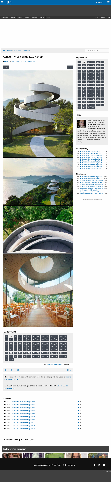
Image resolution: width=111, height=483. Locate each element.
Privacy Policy (56, 465)
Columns (20, 17)
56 (65, 346)
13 (61, 336)
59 (15, 350)
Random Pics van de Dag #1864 (92, 166)
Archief (48, 17)
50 (38, 346)
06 (29, 336)
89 (24, 356)
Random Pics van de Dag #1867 (92, 161)
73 (15, 353)
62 (29, 350)
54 (56, 346)
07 (34, 336)
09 (42, 336)
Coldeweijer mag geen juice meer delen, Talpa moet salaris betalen (92, 188)
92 (38, 356)
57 (6, 350)
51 (42, 346)
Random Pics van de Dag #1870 (92, 155)
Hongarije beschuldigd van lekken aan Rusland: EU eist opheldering (92, 192)
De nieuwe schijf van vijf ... (90, 190)
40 (56, 343)
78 (38, 353)
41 (61, 343)
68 (56, 350)
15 (6, 340)
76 (29, 353)
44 (11, 346)
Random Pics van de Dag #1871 (92, 153)
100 (11, 359)
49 (34, 346)
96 (56, 356)
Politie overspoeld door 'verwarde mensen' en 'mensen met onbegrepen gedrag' (92, 180)
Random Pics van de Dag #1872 (92, 151)
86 (11, 356)
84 (65, 353)
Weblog (103, 17)
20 (29, 340)
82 (56, 353)
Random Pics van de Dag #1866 (92, 163)
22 (38, 340)
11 (52, 336)
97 (61, 356)
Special (9, 50)
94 (47, 356)
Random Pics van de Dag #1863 (92, 168)
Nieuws (13, 17)
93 (42, 356)
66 (47, 350)
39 (52, 343)
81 (52, 353)
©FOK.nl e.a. (107, 471)
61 (24, 350)
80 (47, 353)
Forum (96, 17)
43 (6, 346)
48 (29, 346)
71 (6, 353)
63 (34, 350)
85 (6, 356)
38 (47, 343)
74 (20, 353)
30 (11, 343)
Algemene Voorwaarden (42, 465)
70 (65, 350)
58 (11, 350)
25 (52, 340)
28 (65, 340)
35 (34, 343)
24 (47, 340)
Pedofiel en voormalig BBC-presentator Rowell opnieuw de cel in (92, 186)
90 (29, 356)
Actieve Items (4, 17)
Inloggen (99, 2)
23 (42, 340)
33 (24, 343)
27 (61, 340)
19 (24, 340)
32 (20, 343)
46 (20, 346)
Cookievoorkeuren (68, 465)
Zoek (108, 17)
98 (65, 356)
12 (56, 336)
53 (52, 346)
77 (34, 353)
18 (20, 340)
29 (6, 343)
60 (20, 350)
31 (15, 343)
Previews (34, 17)
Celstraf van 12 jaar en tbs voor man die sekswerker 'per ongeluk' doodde (92, 194)
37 (42, 343)
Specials (42, 17)
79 (42, 353)
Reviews (27, 17)
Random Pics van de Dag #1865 (92, 164)
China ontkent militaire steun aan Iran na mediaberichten (92, 184)
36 (38, 343)
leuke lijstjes (58, 364)
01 (6, 336)
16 (11, 340)
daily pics (50, 364)
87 (15, 356)
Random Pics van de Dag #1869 (92, 157)
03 (15, 336)
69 (61, 350)
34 (29, 343)
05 (24, 336)
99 (6, 359)
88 (20, 356)
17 (15, 340)
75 (24, 353)
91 (34, 356)
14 (65, 336)
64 (38, 350)
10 (47, 336)
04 (20, 336)
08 (38, 336)
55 (61, 346)
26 (56, 340)
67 (52, 350)
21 (34, 340)
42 (65, 343)
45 (15, 346)
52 (47, 346)
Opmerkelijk (26, 50)
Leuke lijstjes (17, 50)
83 (61, 353)
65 (42, 350)
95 (52, 356)
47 (24, 346)
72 (11, 353)
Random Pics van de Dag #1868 (92, 159)
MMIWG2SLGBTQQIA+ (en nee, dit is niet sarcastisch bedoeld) (93, 182)
